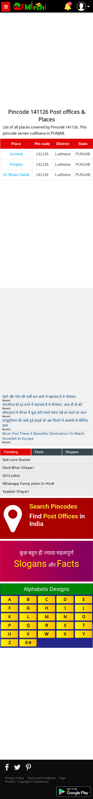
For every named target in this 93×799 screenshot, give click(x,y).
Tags (62, 778)
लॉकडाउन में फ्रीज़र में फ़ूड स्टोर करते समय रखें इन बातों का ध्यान (44, 412)
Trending (11, 452)
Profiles (10, 781)
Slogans (72, 452)
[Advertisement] (46, 60)
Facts (39, 452)
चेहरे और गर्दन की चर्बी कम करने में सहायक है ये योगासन (39, 396)
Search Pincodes (53, 506)
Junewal (16, 154)
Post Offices (60, 516)
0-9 (28, 642)
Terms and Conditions (41, 778)
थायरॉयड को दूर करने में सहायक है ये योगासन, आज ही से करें (42, 404)
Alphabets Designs (46, 589)
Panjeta (16, 164)
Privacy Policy (14, 778)
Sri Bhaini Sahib (16, 175)
